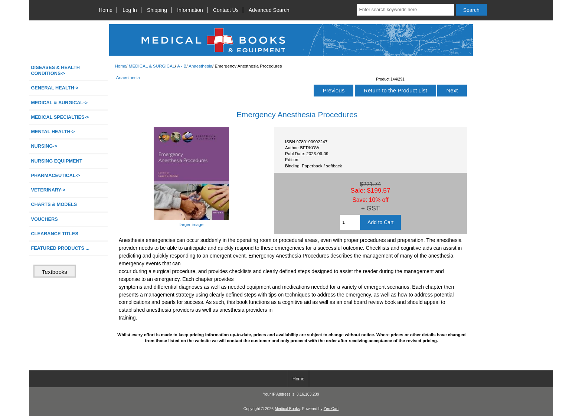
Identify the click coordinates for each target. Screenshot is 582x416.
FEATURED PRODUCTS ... (60, 248)
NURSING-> (44, 146)
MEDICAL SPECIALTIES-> (60, 117)
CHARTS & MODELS (54, 204)
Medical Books (287, 409)
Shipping (157, 10)
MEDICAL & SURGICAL (152, 65)
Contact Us (226, 10)
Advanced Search (269, 10)
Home (105, 10)
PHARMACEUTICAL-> (55, 175)
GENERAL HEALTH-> (54, 88)
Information (190, 10)
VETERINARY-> (48, 190)
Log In (129, 10)
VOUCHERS (44, 219)
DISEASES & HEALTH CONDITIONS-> (55, 70)
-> (59, 102)
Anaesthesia (200, 65)
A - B (181, 65)
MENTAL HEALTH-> (53, 131)
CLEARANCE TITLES (54, 233)
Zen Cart (331, 409)
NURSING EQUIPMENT (56, 161)
